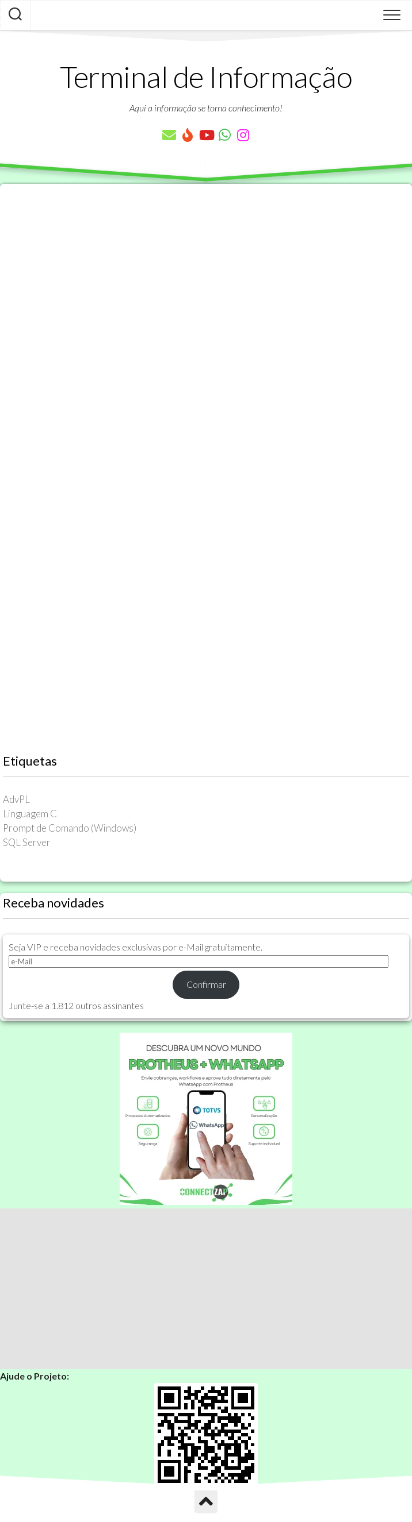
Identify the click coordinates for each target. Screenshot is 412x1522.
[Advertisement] (206, 1288)
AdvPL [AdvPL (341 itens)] (16, 799)
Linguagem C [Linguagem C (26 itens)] (30, 814)
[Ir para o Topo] (206, 1501)
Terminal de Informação (206, 76)
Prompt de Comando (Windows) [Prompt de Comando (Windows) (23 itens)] (69, 828)
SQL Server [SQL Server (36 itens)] (27, 842)
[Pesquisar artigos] (15, 15)
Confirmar (206, 984)
